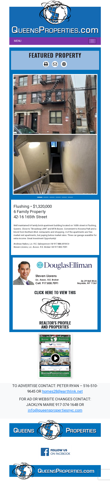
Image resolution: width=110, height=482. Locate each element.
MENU (17, 40)
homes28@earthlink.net (62, 391)
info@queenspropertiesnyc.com (55, 410)
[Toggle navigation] (92, 41)
